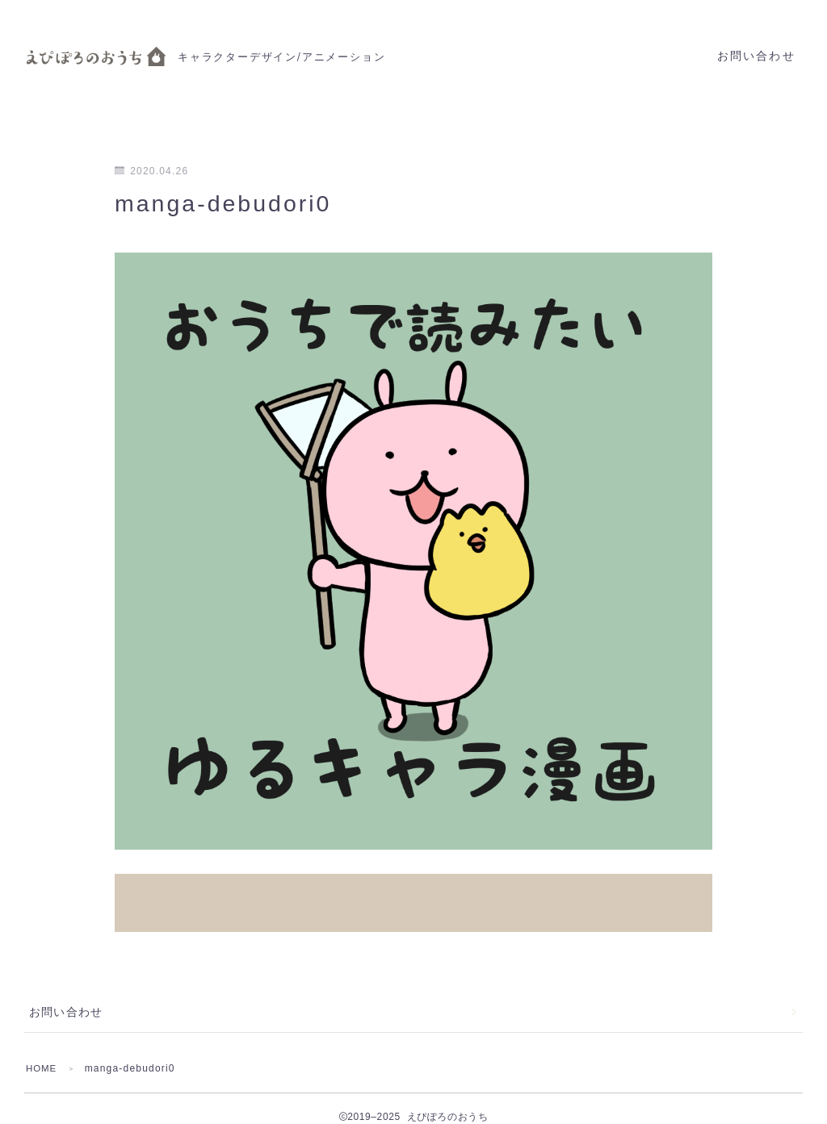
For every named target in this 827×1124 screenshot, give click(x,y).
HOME (42, 1051)
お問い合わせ (756, 56)
